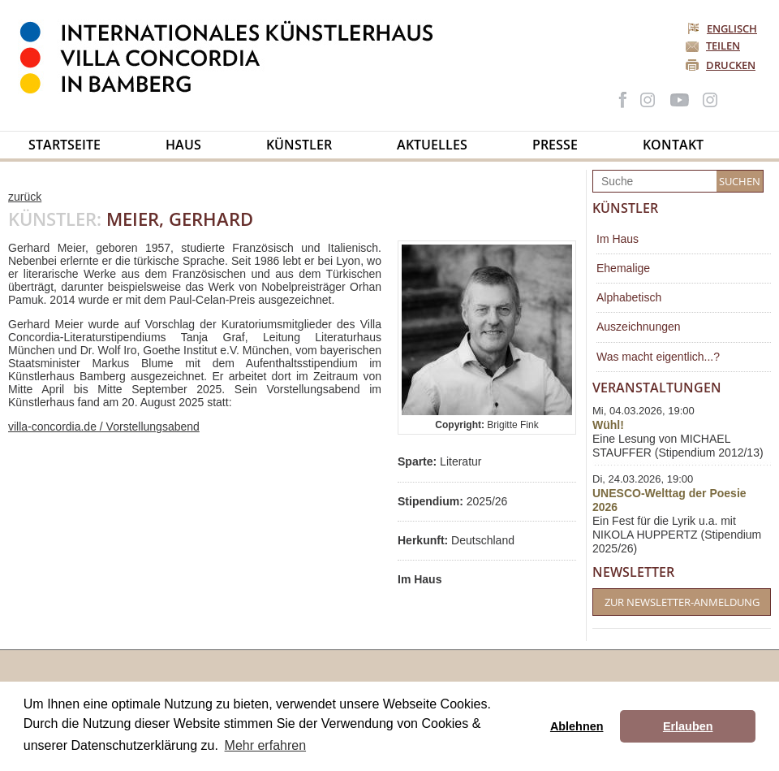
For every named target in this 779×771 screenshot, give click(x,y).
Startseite (64, 145)
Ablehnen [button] (577, 726)
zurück (24, 196)
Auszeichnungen (638, 326)
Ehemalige (623, 268)
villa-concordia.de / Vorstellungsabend (104, 426)
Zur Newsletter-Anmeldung (682, 602)
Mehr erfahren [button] (266, 745)
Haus (183, 145)
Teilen (723, 45)
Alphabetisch (628, 297)
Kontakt (673, 145)
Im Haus (617, 238)
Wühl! (608, 424)
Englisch (723, 28)
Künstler (299, 145)
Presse (555, 145)
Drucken (730, 65)
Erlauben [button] (688, 726)
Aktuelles (432, 145)
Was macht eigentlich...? (658, 356)
